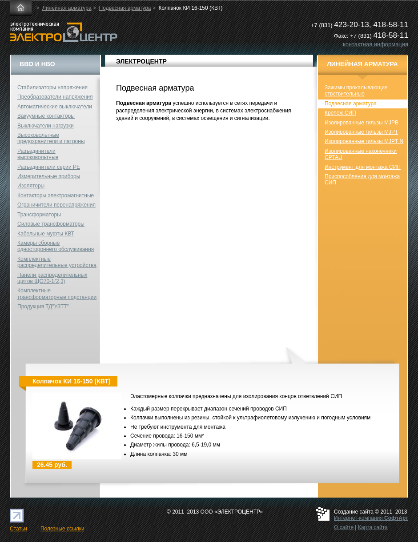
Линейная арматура (67, 8)
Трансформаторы (39, 214)
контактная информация (375, 44)
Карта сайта (373, 527)
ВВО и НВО (37, 64)
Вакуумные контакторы (46, 116)
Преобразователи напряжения (54, 97)
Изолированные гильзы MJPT (361, 132)
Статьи (18, 529)
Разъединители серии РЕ (48, 167)
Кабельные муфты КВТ (45, 234)
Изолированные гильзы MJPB (361, 123)
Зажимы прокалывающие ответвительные (356, 90)
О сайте (344, 527)
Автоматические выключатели (54, 107)
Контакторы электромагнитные (55, 195)
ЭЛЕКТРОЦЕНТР (141, 61)
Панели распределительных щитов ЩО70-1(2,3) (52, 278)
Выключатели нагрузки (45, 126)
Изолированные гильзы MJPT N (364, 141)
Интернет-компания (371, 518)
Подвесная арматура (125, 8)
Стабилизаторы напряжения (52, 87)
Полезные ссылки (62, 529)
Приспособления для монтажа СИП (362, 179)
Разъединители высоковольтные (37, 154)
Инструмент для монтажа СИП (363, 167)
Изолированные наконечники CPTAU (361, 154)
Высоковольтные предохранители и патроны (51, 138)
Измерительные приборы (48, 176)
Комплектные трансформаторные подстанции (56, 293)
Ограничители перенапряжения (56, 205)
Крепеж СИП (340, 113)
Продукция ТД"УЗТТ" (43, 306)
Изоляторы (30, 186)
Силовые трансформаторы (50, 224)
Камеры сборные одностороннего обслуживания (55, 246)
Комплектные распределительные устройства (56, 262)
